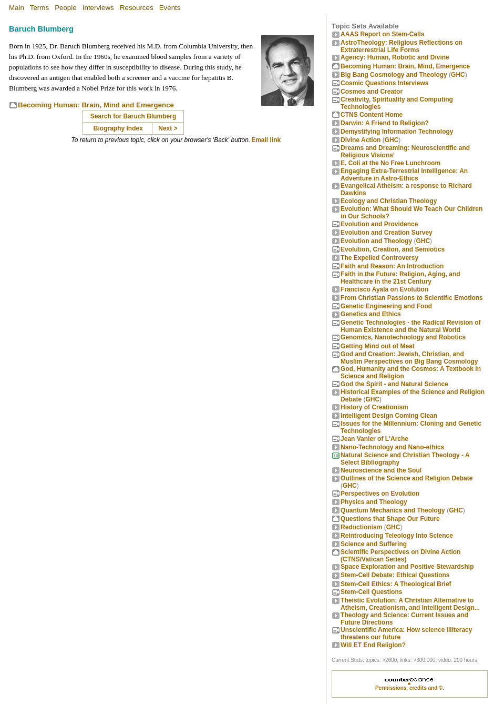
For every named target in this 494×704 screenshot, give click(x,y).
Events (170, 8)
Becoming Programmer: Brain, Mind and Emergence (96, 105)
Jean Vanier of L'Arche (374, 438)
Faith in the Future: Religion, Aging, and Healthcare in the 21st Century (400, 277)
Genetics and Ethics (371, 314)
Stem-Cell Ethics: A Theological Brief (396, 584)
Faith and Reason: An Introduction (392, 266)
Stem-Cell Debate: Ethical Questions (395, 575)
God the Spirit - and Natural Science (394, 384)
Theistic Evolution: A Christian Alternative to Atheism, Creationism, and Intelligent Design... (410, 604)
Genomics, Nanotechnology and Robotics (403, 337)
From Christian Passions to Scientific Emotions (412, 297)
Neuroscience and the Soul (381, 470)
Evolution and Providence (379, 224)
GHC (458, 74)
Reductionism (361, 527)
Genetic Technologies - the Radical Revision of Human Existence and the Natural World (411, 326)
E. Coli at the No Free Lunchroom (390, 163)
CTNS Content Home (372, 114)
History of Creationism (374, 407)
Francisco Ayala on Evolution (384, 289)
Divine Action (360, 140)
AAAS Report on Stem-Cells (382, 34)
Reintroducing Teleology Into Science (397, 535)
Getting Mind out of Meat (378, 346)
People (66, 8)
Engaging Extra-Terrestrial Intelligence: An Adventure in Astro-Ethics (404, 174)
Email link (266, 140)
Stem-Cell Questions (371, 592)
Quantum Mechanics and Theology (393, 510)
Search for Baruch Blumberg (134, 116)
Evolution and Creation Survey (387, 232)
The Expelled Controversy (379, 258)
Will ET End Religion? (373, 645)
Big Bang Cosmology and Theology (394, 74)
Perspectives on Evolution (380, 493)
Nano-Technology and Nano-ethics (392, 447)
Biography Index (118, 128)
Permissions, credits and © (409, 688)
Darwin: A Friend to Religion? (385, 123)
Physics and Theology (374, 502)
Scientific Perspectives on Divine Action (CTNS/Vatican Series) (400, 555)
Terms (39, 8)
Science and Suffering (374, 544)
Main (16, 8)
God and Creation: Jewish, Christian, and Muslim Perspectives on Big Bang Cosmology (409, 357)
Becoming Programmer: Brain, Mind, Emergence (405, 66)
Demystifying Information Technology (397, 131)
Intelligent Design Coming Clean (389, 415)
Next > (167, 128)
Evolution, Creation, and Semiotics (393, 249)
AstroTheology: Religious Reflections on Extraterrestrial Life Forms (401, 46)
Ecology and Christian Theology (389, 201)
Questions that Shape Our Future (390, 518)
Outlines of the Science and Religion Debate (406, 478)
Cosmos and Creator (372, 91)
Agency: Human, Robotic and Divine (395, 57)
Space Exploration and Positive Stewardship (407, 566)
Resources (136, 8)
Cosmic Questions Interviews (384, 83)
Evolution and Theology (376, 241)
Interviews (98, 8)
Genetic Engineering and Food (386, 306)
